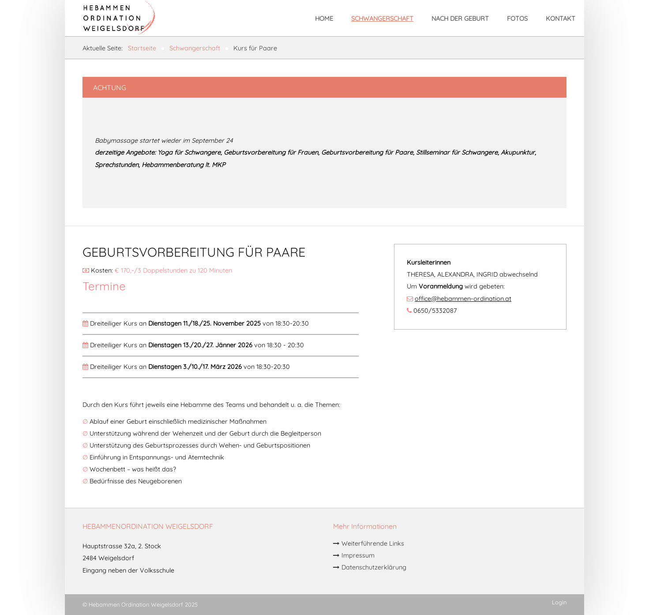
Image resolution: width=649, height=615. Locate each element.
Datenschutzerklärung (373, 567)
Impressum (358, 555)
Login (559, 602)
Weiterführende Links (372, 543)
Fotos (517, 19)
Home (324, 19)
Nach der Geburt (460, 19)
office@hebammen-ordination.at (463, 299)
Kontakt (560, 19)
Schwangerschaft (382, 19)
